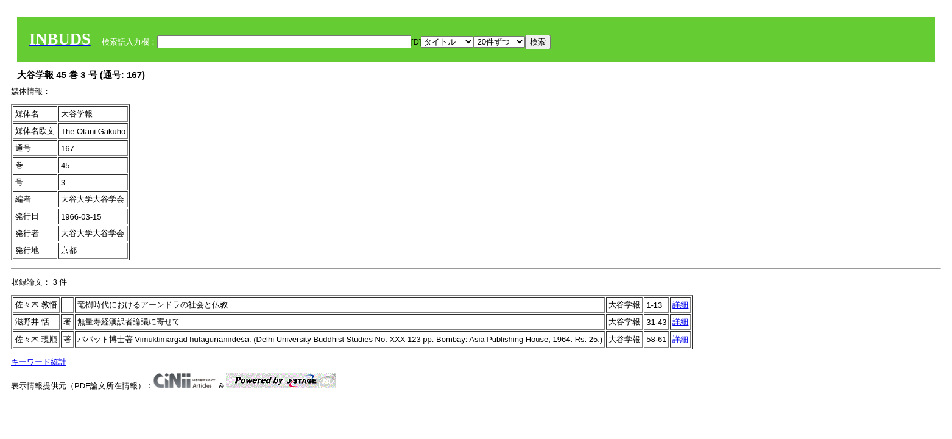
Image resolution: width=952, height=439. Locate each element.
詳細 (680, 304)
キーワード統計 (38, 361)
